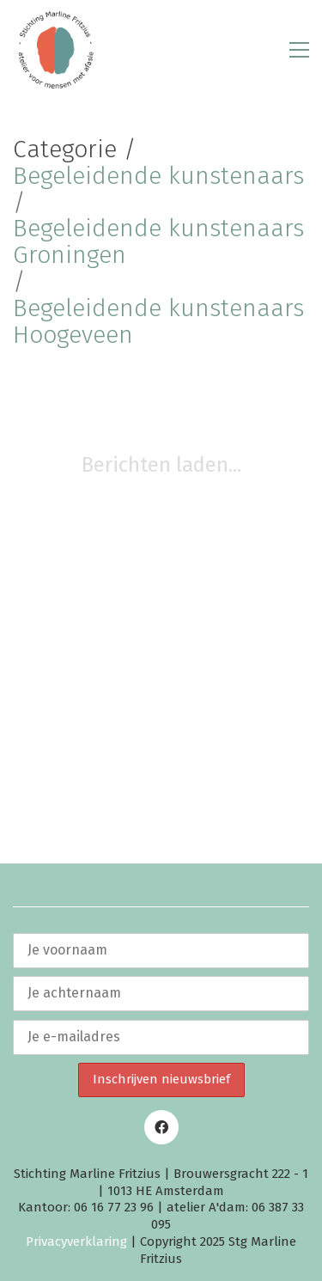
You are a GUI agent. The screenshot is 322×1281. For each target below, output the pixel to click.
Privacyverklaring (76, 1241)
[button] (299, 50)
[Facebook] (161, 1127)
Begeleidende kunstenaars (158, 176)
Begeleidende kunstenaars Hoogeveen (158, 322)
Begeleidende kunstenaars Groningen (158, 242)
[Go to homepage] (56, 50)
